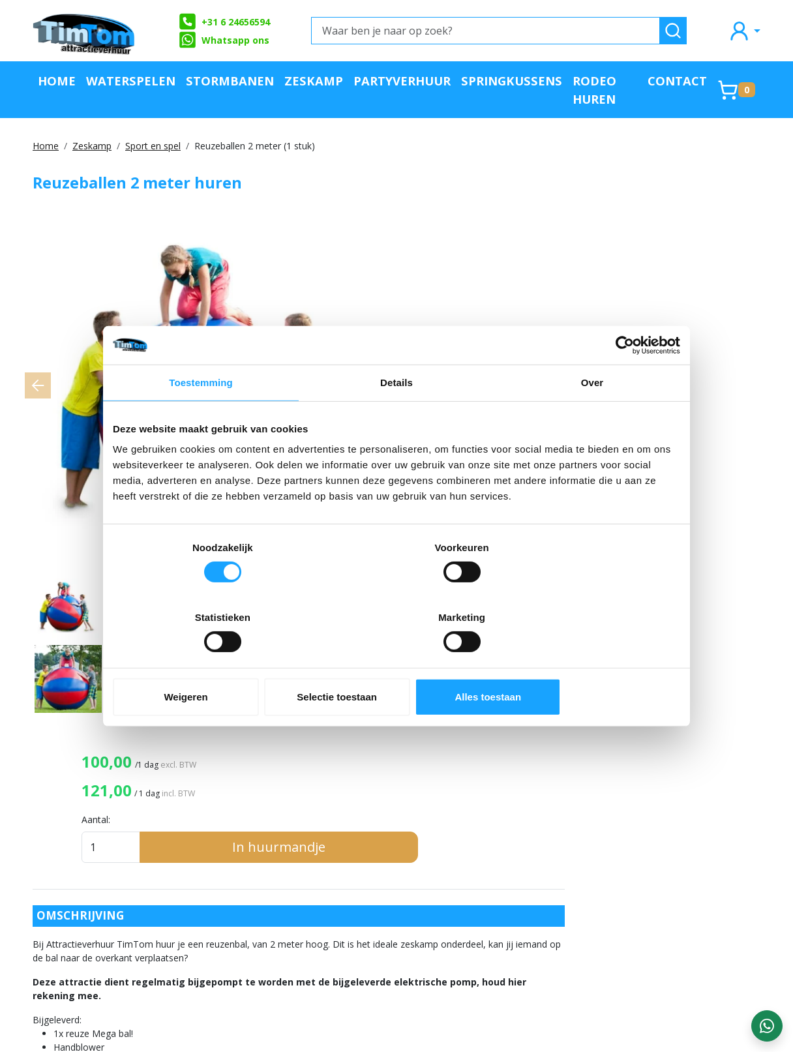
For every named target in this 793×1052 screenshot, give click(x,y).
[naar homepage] (85, 30)
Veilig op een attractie (255, 863)
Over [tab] (592, 417)
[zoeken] (673, 30)
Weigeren (206, 661)
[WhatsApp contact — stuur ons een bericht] (767, 1026)
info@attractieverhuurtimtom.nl (110, 942)
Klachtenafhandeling (395, 885)
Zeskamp (313, 80)
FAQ (211, 841)
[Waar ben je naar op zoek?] (485, 30)
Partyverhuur (402, 80)
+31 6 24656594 (224, 21)
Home (57, 80)
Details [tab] (396, 417)
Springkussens (511, 80)
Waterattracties (528, 863)
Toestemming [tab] (201, 417)
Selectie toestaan (397, 661)
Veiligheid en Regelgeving (550, 971)
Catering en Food (529, 906)
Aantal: (542, 277)
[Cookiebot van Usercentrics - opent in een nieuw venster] (623, 380)
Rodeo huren (594, 89)
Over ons (223, 820)
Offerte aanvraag (387, 820)
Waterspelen (130, 80)
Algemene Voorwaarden (259, 885)
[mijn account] (744, 30)
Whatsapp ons (223, 40)
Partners (366, 841)
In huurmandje (673, 305)
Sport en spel (153, 146)
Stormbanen (230, 80)
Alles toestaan (587, 661)
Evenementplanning (536, 949)
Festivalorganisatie (534, 928)
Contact (677, 80)
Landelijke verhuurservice (406, 906)
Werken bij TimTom (248, 906)
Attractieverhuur (529, 820)
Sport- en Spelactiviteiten (549, 885)
